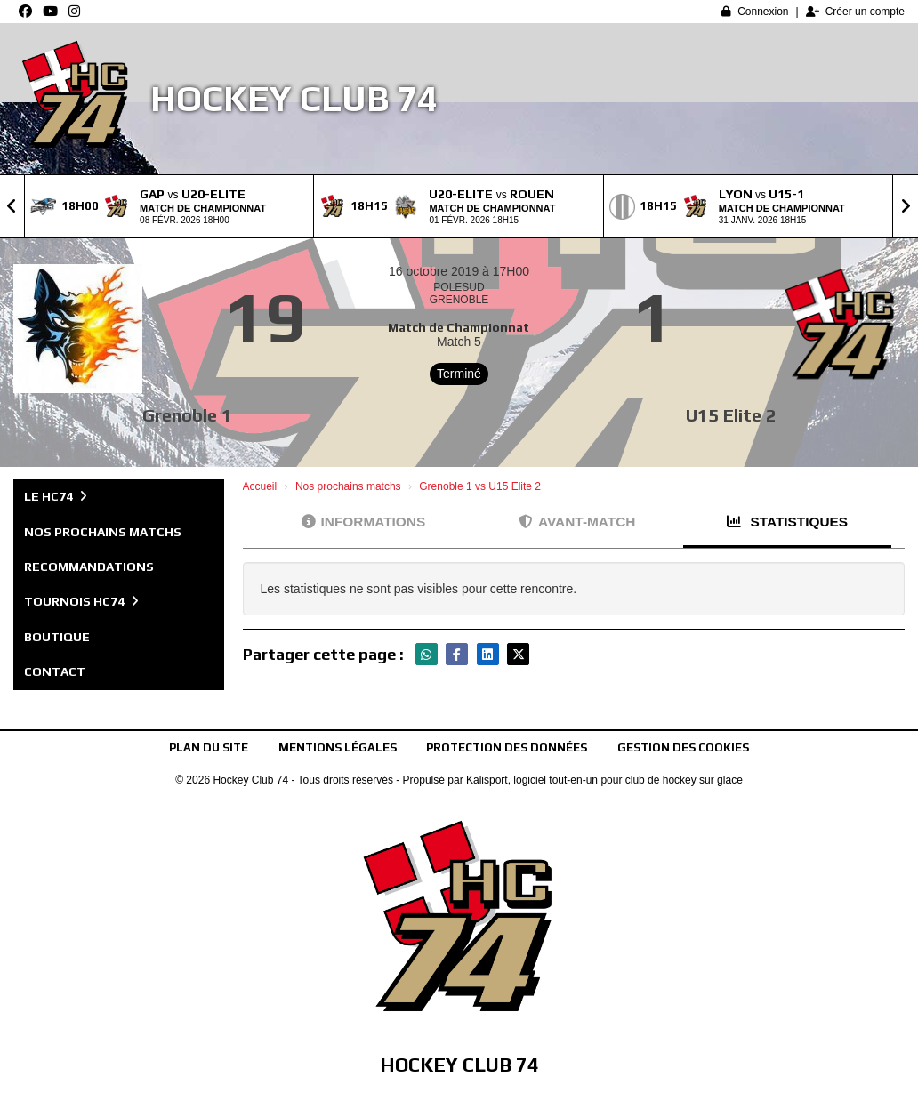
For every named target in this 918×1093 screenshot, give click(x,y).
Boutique (57, 637)
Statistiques (787, 521)
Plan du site (208, 747)
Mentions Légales (337, 747)
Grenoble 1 (187, 415)
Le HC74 (55, 496)
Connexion (754, 11)
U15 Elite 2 (731, 415)
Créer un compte (855, 11)
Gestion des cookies (683, 747)
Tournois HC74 (81, 601)
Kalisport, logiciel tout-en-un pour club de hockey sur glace (604, 780)
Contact (54, 671)
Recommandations (89, 566)
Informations (364, 521)
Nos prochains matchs (102, 532)
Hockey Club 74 (294, 98)
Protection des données (506, 747)
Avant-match (577, 521)
